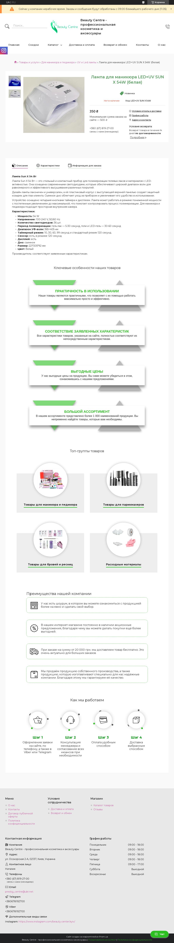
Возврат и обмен (115, 44)
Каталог (53, 44)
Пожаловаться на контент (102, 939)
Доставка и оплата (82, 44)
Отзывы (98, 809)
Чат (159, 934)
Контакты (142, 44)
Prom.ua (103, 936)
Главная (14, 44)
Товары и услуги (29, 62)
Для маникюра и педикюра (58, 62)
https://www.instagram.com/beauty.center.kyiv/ (47, 921)
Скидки (33, 44)
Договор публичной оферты (20, 815)
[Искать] (7, 26)
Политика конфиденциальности (21, 822)
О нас (162, 44)
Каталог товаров (103, 805)
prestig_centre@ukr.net (19, 891)
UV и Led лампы (86, 62)
